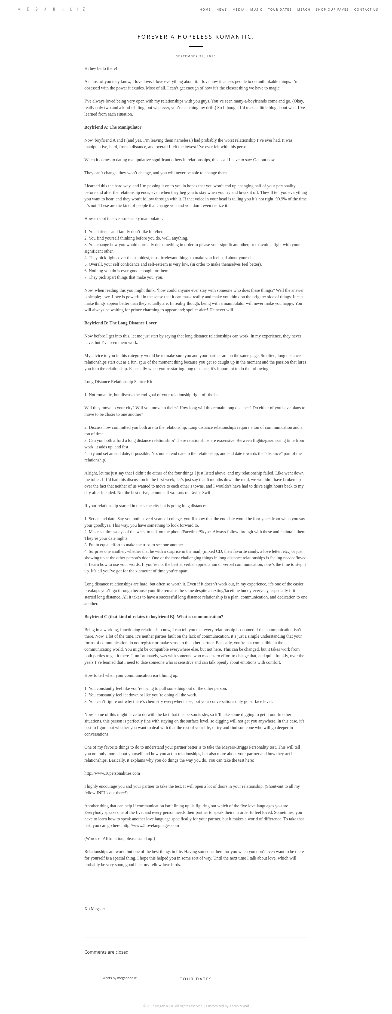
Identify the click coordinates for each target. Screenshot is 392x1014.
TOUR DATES (280, 9)
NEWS (221, 9)
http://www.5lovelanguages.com (150, 825)
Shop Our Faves (332, 9)
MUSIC (256, 9)
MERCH (304, 9)
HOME (205, 9)
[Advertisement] (196, 887)
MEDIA (238, 9)
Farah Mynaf (239, 1006)
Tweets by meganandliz (118, 978)
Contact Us (366, 9)
